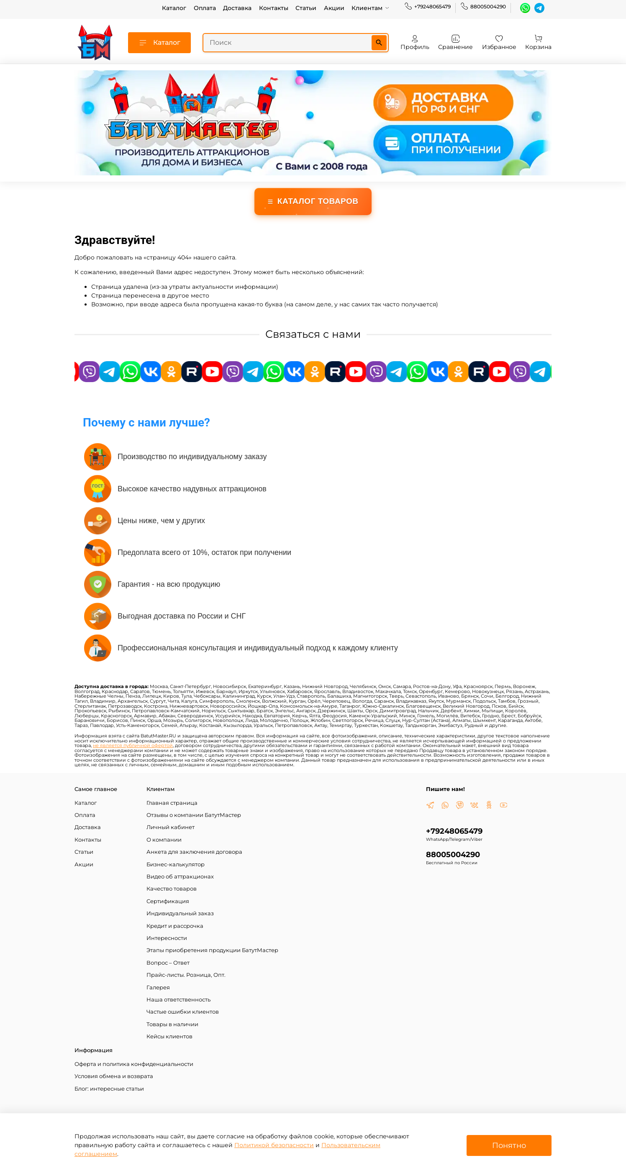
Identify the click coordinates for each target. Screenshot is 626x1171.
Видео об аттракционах (180, 876)
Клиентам (370, 8)
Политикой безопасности (274, 1145)
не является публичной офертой (133, 745)
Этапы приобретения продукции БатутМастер (212, 950)
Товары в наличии (172, 1024)
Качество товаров (171, 889)
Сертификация (167, 901)
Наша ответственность (178, 999)
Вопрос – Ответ (168, 963)
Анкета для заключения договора (194, 852)
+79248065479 (427, 6)
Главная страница (172, 803)
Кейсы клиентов (169, 1036)
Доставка (237, 8)
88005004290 (483, 6)
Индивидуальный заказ (180, 913)
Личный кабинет (170, 827)
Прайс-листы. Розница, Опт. (186, 975)
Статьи (305, 8)
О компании (164, 840)
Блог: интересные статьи (109, 1089)
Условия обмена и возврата (113, 1076)
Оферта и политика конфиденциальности (133, 1064)
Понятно (509, 1145)
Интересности (166, 938)
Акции (334, 8)
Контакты (273, 8)
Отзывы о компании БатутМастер (193, 815)
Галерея (158, 987)
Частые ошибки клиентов (182, 1012)
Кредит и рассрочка (174, 926)
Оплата (205, 8)
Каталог (174, 8)
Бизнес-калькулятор (175, 864)
